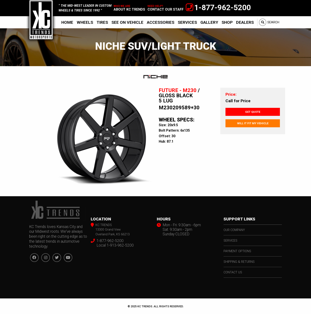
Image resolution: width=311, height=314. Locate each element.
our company (234, 230)
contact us (233, 272)
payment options (237, 251)
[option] (101, 138)
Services (187, 22)
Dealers (245, 22)
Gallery (209, 22)
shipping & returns (239, 262)
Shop (227, 22)
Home (67, 22)
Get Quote (252, 111)
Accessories (160, 22)
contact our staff (166, 9)
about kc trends (129, 9)
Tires (102, 22)
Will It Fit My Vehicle (252, 123)
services (230, 240)
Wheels (85, 22)
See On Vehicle (127, 22)
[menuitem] (67, 22)
